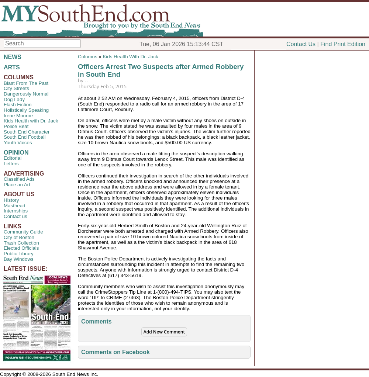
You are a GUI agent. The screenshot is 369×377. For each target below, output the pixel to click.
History (11, 200)
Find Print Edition (342, 44)
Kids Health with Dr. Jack (31, 121)
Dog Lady (14, 99)
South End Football (24, 137)
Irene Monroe (18, 115)
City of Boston (19, 237)
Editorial (12, 158)
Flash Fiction (18, 104)
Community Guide (23, 232)
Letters (11, 163)
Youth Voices (18, 142)
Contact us (15, 216)
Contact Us (300, 44)
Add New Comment (164, 332)
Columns (87, 56)
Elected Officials (21, 248)
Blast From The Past (26, 83)
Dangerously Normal (26, 94)
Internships (16, 211)
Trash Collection (21, 243)
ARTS (12, 67)
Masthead (14, 205)
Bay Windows (19, 259)
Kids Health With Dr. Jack (130, 56)
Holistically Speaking (26, 110)
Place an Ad (17, 184)
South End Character (26, 132)
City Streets (16, 88)
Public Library (19, 253)
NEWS (12, 57)
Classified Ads (19, 179)
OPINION (16, 152)
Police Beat (16, 126)
